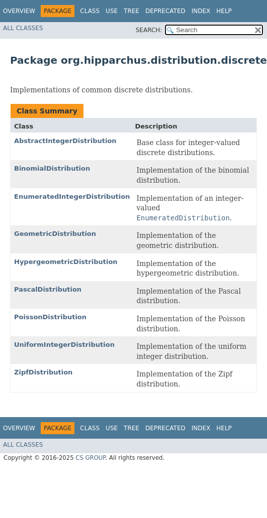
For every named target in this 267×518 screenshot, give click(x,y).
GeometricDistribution (55, 233)
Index (201, 11)
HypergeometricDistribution (66, 262)
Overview (19, 11)
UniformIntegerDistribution (64, 344)
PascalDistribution (47, 289)
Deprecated (165, 11)
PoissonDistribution (50, 317)
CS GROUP (90, 457)
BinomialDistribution (52, 168)
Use (112, 11)
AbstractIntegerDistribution (65, 141)
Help (224, 11)
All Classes (23, 28)
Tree (131, 11)
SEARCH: (149, 30)
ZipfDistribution (43, 372)
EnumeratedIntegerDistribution (72, 196)
